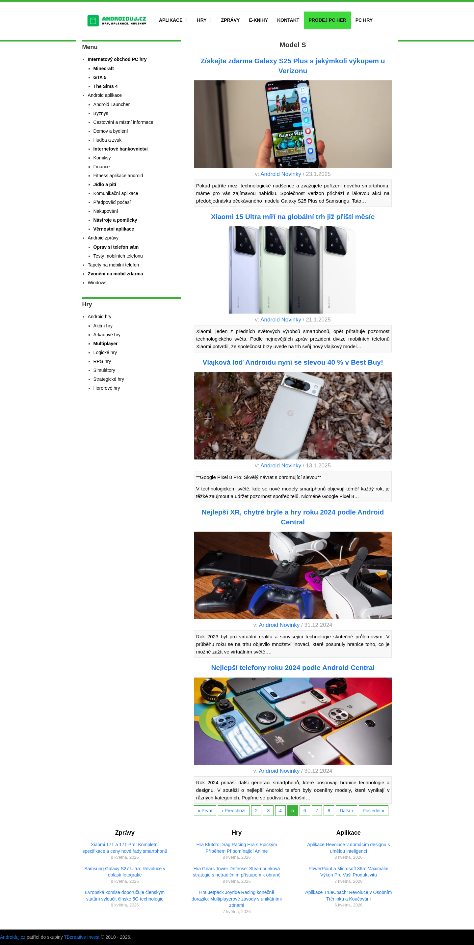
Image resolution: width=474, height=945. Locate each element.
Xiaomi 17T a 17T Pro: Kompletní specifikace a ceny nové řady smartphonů (124, 848)
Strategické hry (108, 379)
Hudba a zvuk (107, 140)
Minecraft (103, 68)
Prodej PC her (327, 20)
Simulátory (104, 370)
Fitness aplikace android (118, 175)
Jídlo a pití (104, 184)
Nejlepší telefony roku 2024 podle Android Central (292, 667)
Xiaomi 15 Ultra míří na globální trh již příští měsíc (293, 216)
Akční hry (103, 325)
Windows (97, 282)
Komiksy (102, 157)
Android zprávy (103, 237)
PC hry (364, 20)
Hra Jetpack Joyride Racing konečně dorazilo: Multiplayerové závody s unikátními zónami (237, 899)
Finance (101, 166)
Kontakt (288, 20)
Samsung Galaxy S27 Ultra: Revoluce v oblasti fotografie (124, 872)
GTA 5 (100, 77)
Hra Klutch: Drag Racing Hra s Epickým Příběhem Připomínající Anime (236, 848)
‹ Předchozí (234, 810)
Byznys (100, 113)
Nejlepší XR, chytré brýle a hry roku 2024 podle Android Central (293, 516)
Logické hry (105, 352)
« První (205, 810)
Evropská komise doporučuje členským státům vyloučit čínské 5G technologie (125, 896)
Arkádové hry (106, 334)
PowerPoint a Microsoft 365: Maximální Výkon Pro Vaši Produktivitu (348, 872)
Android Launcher (111, 104)
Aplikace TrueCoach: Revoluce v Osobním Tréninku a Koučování (348, 896)
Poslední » (373, 810)
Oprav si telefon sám (116, 247)
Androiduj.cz (12, 937)
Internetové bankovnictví (120, 149)
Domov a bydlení (110, 131)
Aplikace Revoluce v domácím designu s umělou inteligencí (348, 848)
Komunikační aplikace (115, 193)
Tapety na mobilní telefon (113, 264)
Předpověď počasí (112, 202)
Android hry (100, 316)
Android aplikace (105, 95)
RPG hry (102, 361)
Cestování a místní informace (123, 122)
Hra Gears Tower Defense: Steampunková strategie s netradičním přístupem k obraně (236, 872)
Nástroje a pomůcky (115, 220)
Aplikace (171, 20)
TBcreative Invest (81, 937)
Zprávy (230, 20)
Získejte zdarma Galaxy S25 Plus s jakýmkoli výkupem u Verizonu (292, 65)
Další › (346, 810)
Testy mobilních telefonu (118, 256)
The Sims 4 (105, 86)
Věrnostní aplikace (113, 229)
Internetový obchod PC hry (117, 59)
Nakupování (105, 211)
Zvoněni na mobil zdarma (115, 273)
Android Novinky (280, 174)
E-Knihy (258, 20)
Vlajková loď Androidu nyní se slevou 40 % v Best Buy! (292, 362)
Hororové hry (106, 388)
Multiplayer (105, 343)
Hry (202, 20)
